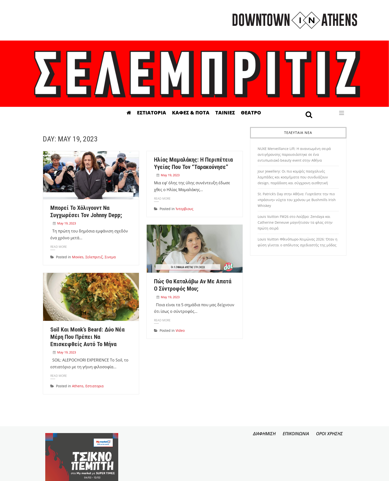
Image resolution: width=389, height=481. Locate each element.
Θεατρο (251, 112)
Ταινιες (225, 112)
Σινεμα (110, 257)
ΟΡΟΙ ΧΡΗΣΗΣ (329, 433)
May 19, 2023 (66, 223)
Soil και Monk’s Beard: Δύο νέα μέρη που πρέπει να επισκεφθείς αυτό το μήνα (87, 336)
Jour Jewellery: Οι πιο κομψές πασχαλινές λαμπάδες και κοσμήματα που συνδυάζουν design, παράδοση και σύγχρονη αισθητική (293, 177)
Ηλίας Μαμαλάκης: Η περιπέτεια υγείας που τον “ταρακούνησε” (191, 163)
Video (178, 332)
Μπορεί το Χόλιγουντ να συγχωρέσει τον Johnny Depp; (86, 211)
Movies (77, 257)
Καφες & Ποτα (190, 112)
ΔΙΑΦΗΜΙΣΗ (264, 433)
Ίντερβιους (182, 208)
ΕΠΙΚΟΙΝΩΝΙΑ (296, 433)
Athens (77, 385)
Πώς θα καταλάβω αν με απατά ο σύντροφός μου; (190, 287)
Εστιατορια (151, 112)
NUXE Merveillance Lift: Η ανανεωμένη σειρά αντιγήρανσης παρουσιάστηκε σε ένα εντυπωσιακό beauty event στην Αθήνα (294, 154)
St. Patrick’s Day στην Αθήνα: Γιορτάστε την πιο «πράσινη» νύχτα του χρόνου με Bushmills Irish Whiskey (297, 200)
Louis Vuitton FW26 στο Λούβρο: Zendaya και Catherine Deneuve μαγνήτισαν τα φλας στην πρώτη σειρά (295, 222)
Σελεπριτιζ (94, 257)
